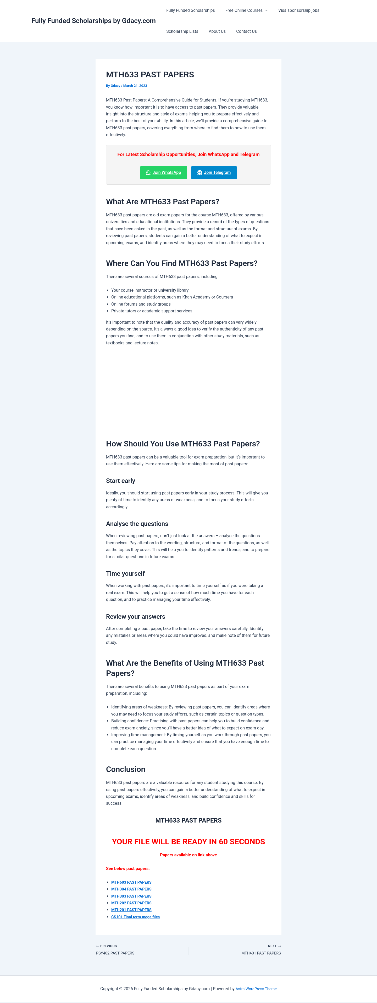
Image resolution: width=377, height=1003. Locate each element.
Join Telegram (214, 172)
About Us (214, 31)
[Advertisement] (188, 390)
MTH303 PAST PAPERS (133, 896)
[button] (262, 10)
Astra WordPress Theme (256, 989)
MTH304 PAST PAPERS (133, 889)
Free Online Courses (243, 10)
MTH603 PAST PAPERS (133, 882)
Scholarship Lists (181, 31)
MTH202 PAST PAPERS (133, 902)
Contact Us (241, 31)
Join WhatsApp (163, 172)
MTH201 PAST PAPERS (133, 909)
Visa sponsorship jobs (293, 10)
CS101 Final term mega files (137, 916)
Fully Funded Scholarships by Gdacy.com (93, 21)
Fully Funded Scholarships (189, 10)
